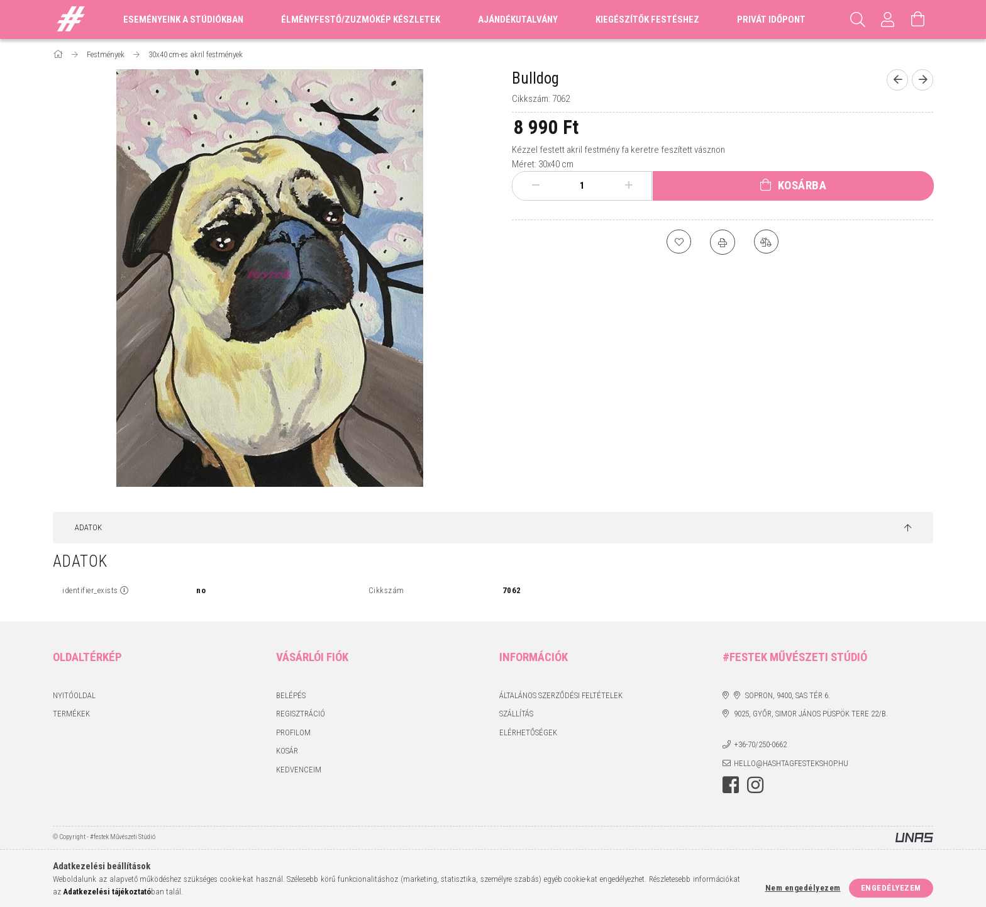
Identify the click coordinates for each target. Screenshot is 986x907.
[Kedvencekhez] (678, 242)
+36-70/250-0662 (760, 744)
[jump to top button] (907, 528)
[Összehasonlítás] (766, 242)
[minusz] (535, 185)
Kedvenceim (298, 769)
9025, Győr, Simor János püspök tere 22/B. (811, 713)
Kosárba (802, 185)
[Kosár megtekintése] (918, 19)
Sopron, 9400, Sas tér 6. (787, 695)
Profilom (293, 732)
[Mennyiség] (582, 185)
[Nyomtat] (722, 242)
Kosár (287, 750)
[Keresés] (858, 19)
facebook (731, 785)
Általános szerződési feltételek (561, 695)
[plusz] (629, 185)
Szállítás (516, 713)
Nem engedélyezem (803, 888)
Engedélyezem (891, 888)
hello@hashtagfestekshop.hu (791, 763)
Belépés (291, 695)
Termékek (71, 713)
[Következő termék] (922, 80)
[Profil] (888, 19)
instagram (755, 785)
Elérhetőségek (528, 732)
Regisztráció (300, 713)
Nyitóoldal (74, 695)
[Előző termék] (897, 80)
